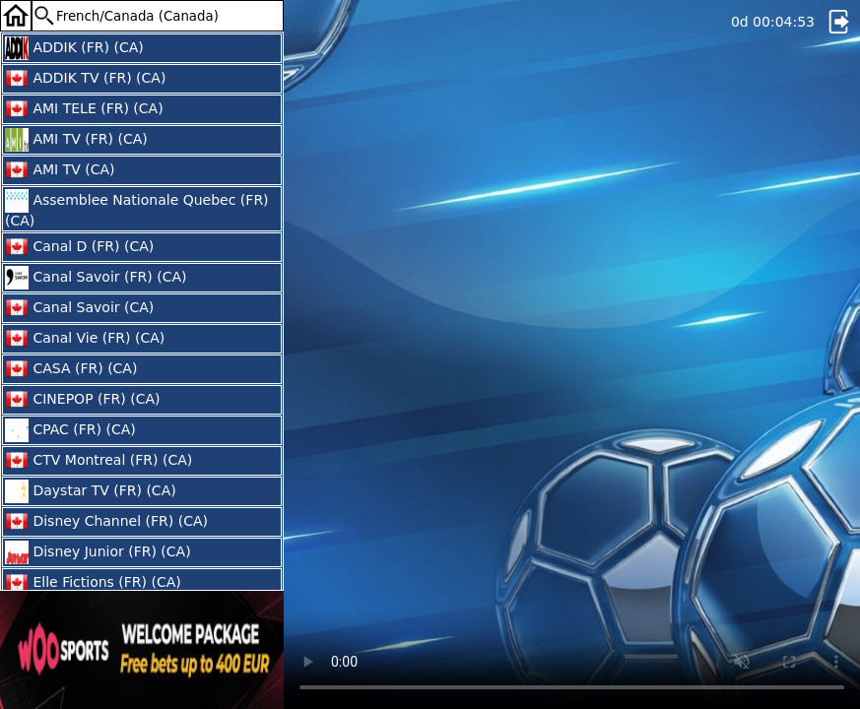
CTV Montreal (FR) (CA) (98, 461)
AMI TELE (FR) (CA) (84, 109)
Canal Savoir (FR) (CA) (95, 278)
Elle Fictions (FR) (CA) (93, 583)
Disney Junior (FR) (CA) (98, 552)
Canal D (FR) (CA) (79, 247)
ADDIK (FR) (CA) (74, 48)
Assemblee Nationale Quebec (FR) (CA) (137, 208)
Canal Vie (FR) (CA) (85, 339)
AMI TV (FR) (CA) (76, 140)
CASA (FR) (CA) (71, 369)
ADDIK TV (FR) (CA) (85, 79)
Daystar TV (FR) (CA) (90, 491)
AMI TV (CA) (60, 170)
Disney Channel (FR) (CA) (106, 522)
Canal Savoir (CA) (79, 308)
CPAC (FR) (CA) (70, 430)
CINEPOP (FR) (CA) (82, 400)
